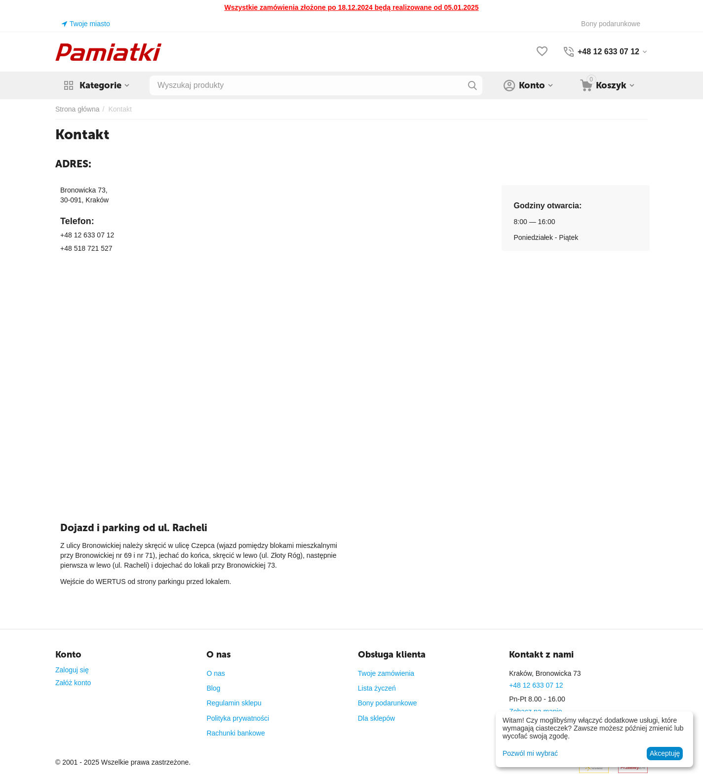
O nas (215, 673)
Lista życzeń (377, 688)
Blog (213, 688)
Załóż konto (73, 683)
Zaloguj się (72, 670)
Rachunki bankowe (235, 733)
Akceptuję (665, 753)
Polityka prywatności (237, 718)
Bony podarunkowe (387, 703)
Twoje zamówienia (386, 673)
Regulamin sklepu (233, 703)
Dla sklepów (376, 718)
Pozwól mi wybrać (530, 753)
